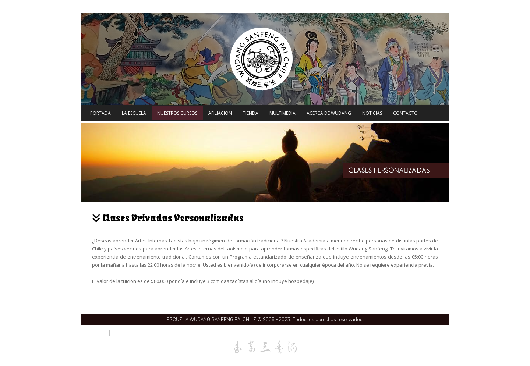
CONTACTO (405, 113)
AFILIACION (220, 113)
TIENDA (250, 113)
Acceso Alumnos (125, 333)
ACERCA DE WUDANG (329, 113)
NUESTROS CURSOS (177, 113)
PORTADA (100, 113)
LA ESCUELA (134, 113)
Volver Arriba (439, 333)
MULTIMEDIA (282, 113)
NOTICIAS (372, 113)
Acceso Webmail (93, 333)
